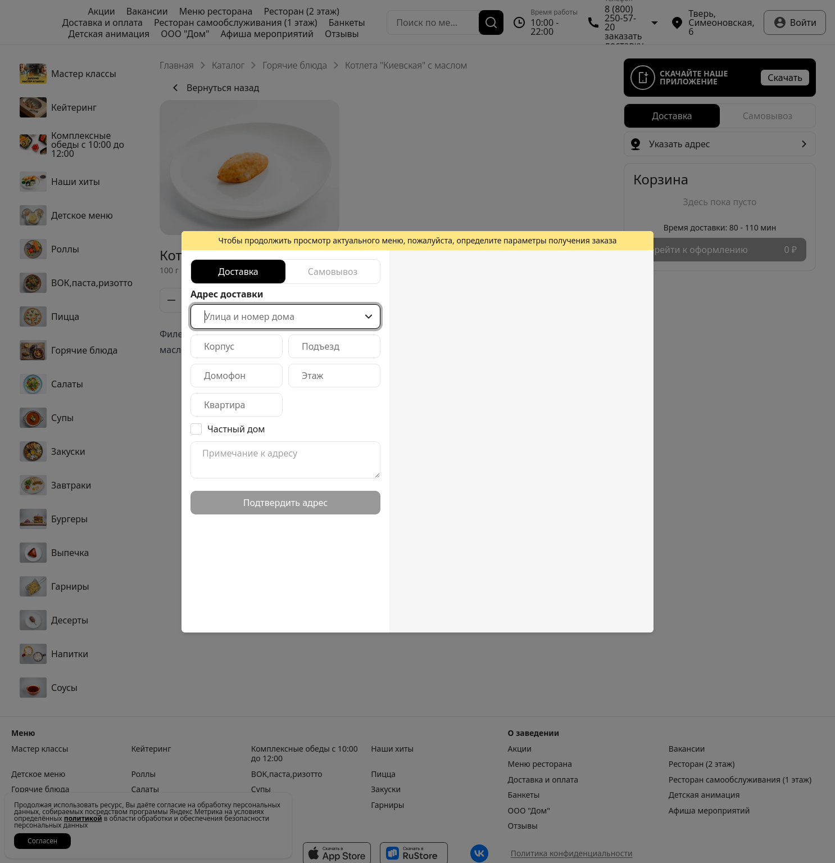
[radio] (238, 271)
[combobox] (285, 316)
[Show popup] (368, 316)
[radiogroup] (285, 271)
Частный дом (236, 429)
